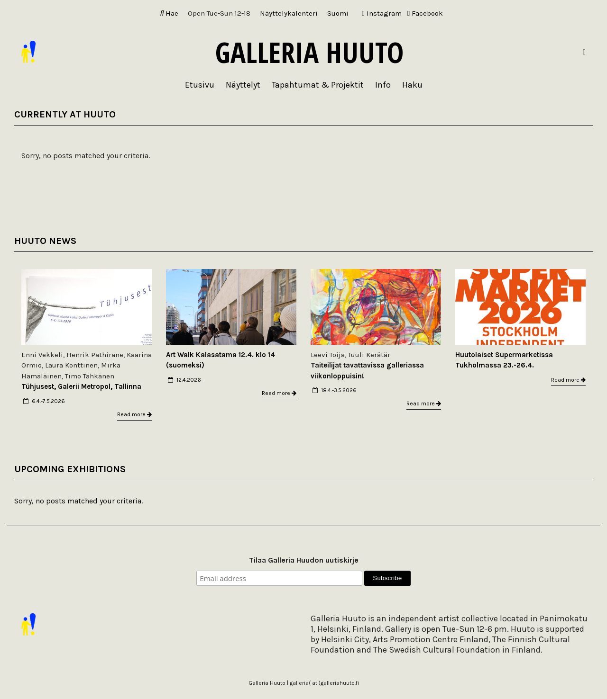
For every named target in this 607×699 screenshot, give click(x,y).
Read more (134, 414)
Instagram (381, 13)
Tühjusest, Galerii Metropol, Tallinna (81, 386)
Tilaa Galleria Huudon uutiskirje (304, 560)
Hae (169, 13)
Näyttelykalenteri (289, 13)
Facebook (425, 13)
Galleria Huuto (309, 52)
